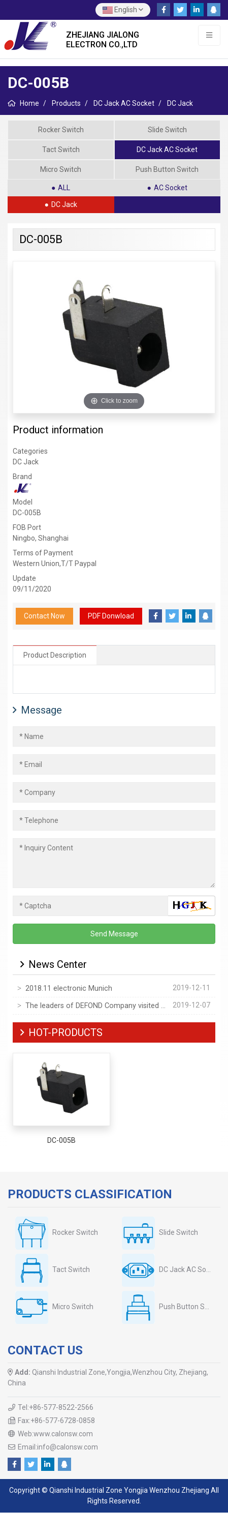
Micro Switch (60, 169)
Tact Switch (61, 149)
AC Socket (170, 188)
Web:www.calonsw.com (55, 1434)
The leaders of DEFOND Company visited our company (97, 1005)
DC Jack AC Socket (167, 149)
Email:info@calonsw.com (58, 1447)
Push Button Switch (167, 169)
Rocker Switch (61, 130)
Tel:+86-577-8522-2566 (55, 1407)
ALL (64, 188)
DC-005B (61, 1140)
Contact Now (44, 616)
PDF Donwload (111, 616)
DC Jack (64, 204)
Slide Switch (167, 130)
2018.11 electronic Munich (68, 988)
